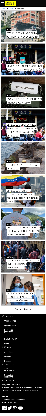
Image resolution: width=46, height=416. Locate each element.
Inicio (4, 9)
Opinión (7, 357)
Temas (11, 9)
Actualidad (8, 352)
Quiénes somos (10, 325)
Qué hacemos (10, 321)
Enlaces (7, 361)
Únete (6, 344)
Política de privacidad (8, 331)
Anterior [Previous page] (18, 309)
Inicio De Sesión (11, 339)
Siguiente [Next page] (27, 309)
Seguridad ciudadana (8, 376)
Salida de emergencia (9, 369)
